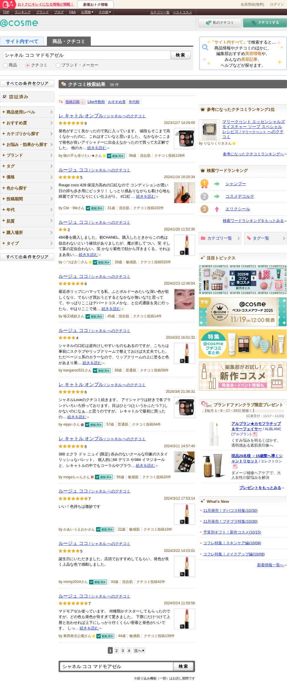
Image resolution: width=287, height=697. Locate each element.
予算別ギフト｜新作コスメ (232, 532)
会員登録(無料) (252, 4)
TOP (6, 12)
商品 (13, 65)
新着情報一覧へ (270, 565)
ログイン (277, 4)
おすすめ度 (117, 102)
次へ (138, 650)
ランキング (23, 12)
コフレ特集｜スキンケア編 (232, 543)
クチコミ (39, 65)
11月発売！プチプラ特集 (230, 521)
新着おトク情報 (95, 5)
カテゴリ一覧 (160, 12)
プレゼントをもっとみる (260, 488)
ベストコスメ (182, 12)
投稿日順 (73, 102)
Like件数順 (96, 102)
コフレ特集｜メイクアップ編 (234, 554)
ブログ (59, 12)
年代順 (134, 102)
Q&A (72, 12)
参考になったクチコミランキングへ (253, 154)
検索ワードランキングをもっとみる (253, 220)
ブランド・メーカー (80, 65)
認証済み (27, 97)
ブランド (42, 12)
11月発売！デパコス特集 (230, 510)
